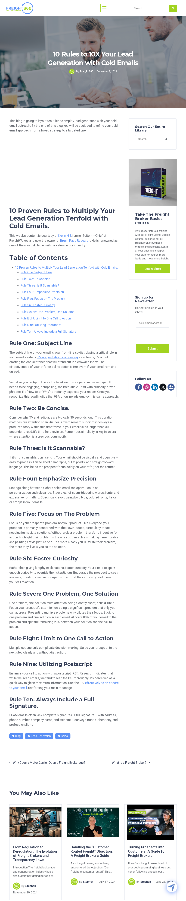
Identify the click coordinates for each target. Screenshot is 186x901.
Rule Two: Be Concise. (36, 278)
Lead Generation (39, 735)
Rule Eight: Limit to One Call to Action (46, 317)
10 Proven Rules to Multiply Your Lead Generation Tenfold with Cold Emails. (67, 267)
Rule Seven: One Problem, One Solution (48, 311)
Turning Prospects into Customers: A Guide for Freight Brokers (147, 850)
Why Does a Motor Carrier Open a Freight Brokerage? (47, 762)
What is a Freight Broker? (131, 762)
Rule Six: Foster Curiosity (38, 304)
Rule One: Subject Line (36, 272)
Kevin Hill (64, 235)
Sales (63, 735)
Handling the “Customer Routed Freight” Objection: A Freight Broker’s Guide (92, 850)
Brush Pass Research (75, 240)
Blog (16, 735)
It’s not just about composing (57, 356)
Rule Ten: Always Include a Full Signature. (49, 330)
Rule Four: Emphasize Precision (43, 291)
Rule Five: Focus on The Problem (43, 298)
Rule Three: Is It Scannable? (40, 285)
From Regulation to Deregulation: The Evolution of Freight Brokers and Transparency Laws (35, 852)
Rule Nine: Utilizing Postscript (41, 324)
